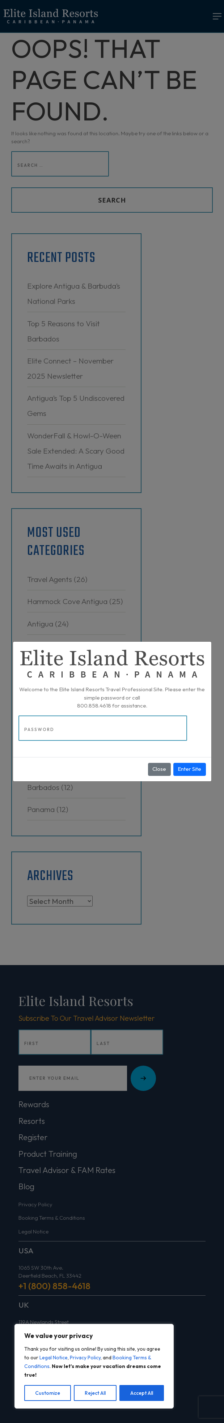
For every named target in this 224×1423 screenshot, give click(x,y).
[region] (94, 1366)
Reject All (95, 1393)
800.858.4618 (94, 705)
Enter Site (189, 768)
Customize (47, 1393)
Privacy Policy (85, 1357)
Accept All (141, 1393)
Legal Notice (53, 1357)
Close (159, 768)
